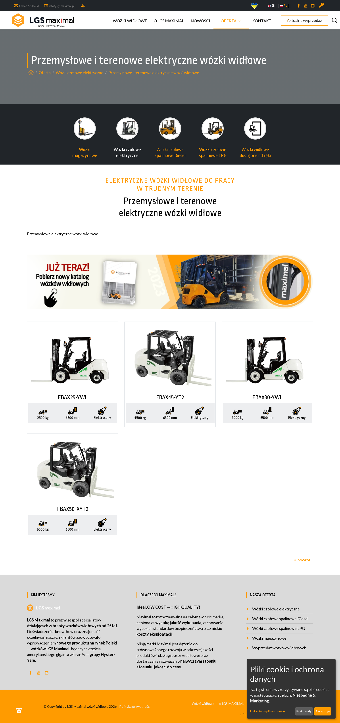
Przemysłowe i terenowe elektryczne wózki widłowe (153, 72)
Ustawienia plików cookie (267, 711)
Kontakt (261, 20)
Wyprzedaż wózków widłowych (279, 647)
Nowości (200, 20)
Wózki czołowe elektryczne (80, 72)
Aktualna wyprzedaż (304, 20)
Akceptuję (322, 711)
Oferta (228, 20)
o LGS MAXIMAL (169, 20)
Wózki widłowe (130, 20)
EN (271, 6)
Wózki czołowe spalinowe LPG (278, 628)
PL (283, 6)
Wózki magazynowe (269, 638)
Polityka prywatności (134, 706)
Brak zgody (303, 711)
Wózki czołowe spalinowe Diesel (280, 618)
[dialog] (291, 689)
